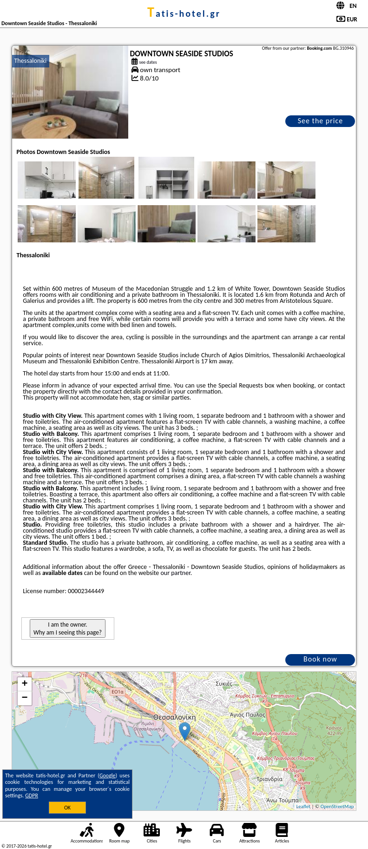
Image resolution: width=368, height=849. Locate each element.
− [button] (24, 698)
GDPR (31, 795)
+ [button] (24, 684)
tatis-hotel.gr (184, 13)
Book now (320, 659)
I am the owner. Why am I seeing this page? (67, 628)
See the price (320, 120)
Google (107, 775)
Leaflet (303, 806)
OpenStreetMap (337, 806)
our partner (175, 573)
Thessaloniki (30, 61)
